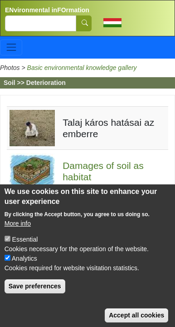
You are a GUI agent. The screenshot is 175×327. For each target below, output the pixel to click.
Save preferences (35, 296)
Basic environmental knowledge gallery (82, 67)
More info (18, 233)
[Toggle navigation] (11, 47)
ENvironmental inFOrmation (47, 10)
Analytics (24, 268)
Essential (25, 249)
